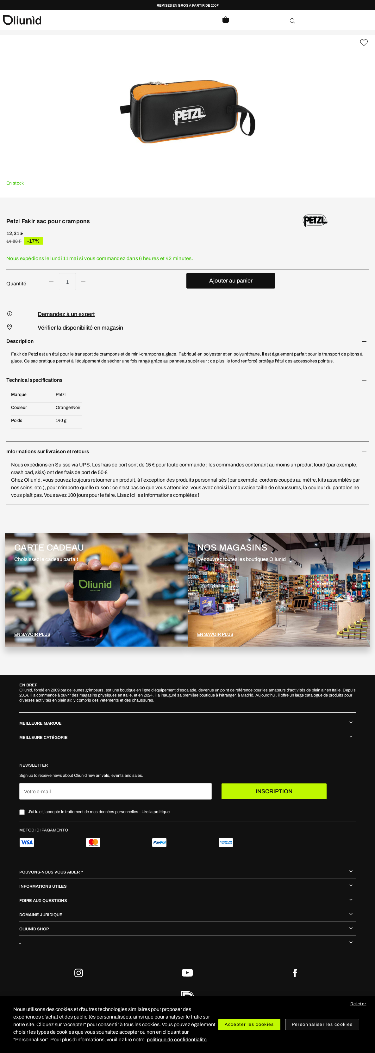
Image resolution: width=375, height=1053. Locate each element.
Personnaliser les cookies (322, 1024)
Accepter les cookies (249, 1024)
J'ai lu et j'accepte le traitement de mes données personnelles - (99, 812)
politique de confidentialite (177, 1039)
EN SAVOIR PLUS (32, 634)
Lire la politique (155, 812)
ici (133, 495)
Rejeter (358, 1004)
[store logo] (95, 20)
